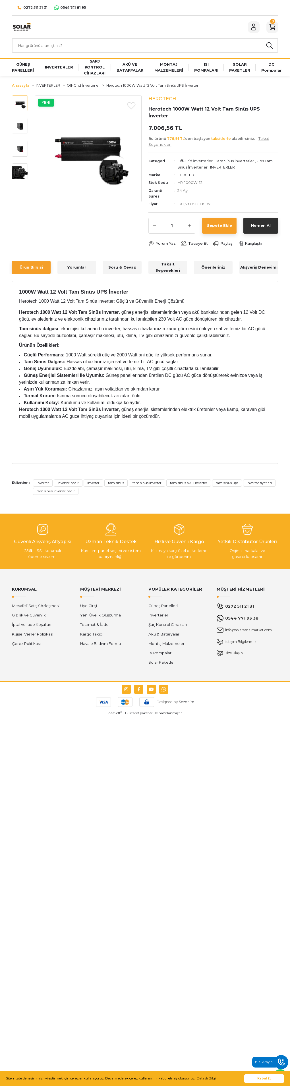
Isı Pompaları (160, 654)
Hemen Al (261, 227)
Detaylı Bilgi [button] (206, 1078)
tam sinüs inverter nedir (56, 493)
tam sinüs (116, 485)
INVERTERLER (223, 168)
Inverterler (158, 616)
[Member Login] (252, 27)
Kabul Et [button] (264, 1078)
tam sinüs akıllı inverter (188, 485)
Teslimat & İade (94, 626)
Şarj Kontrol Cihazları (167, 626)
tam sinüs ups (227, 485)
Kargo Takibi (91, 635)
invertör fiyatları (259, 485)
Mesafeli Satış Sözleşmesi (35, 607)
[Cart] (272, 27)
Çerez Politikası (26, 645)
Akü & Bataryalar (163, 635)
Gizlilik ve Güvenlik (29, 616)
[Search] (145, 46)
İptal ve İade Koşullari (31, 626)
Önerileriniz (213, 269)
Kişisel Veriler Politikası (32, 635)
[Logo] (21, 27)
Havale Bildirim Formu (100, 645)
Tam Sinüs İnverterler (235, 162)
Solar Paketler (161, 664)
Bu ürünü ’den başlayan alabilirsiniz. (208, 143)
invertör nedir (68, 485)
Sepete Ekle (219, 227)
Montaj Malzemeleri (166, 645)
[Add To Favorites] (131, 107)
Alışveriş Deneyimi (258, 269)
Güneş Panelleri (163, 607)
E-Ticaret (132, 715)
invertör (93, 485)
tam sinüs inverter (146, 485)
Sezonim (186, 703)
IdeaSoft (115, 715)
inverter (43, 485)
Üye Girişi (88, 607)
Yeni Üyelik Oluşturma (100, 616)
